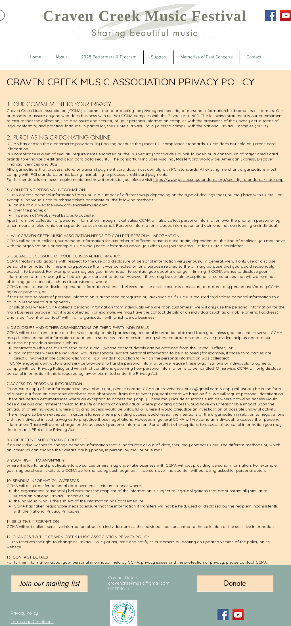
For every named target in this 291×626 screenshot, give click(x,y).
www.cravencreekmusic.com (81, 205)
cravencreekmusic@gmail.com (189, 388)
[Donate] (235, 583)
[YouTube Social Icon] (238, 614)
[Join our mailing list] (49, 583)
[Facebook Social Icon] (270, 15)
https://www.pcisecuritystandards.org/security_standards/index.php (218, 179)
